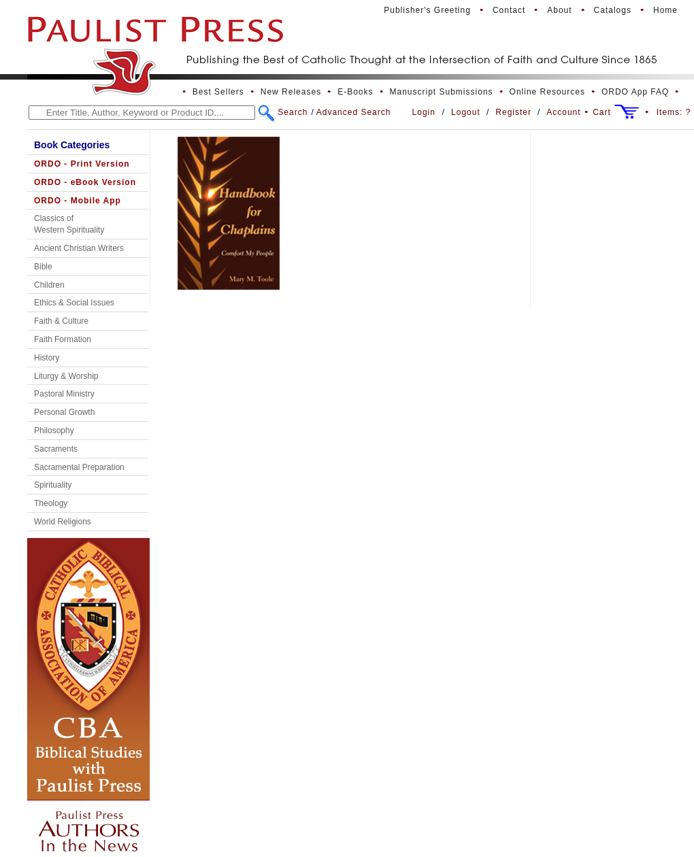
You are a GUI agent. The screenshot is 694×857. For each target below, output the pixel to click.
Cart (602, 112)
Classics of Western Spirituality (69, 224)
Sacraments (56, 449)
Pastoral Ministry (64, 394)
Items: (674, 112)
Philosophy (54, 430)
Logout (465, 112)
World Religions (62, 521)
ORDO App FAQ (635, 92)
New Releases (291, 92)
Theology (50, 503)
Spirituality (52, 485)
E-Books (355, 92)
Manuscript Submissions (441, 92)
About (559, 10)
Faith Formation (62, 339)
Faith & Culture (61, 321)
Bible (43, 266)
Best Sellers (218, 92)
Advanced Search (353, 112)
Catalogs (612, 10)
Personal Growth (64, 412)
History (46, 358)
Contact (509, 10)
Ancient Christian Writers (79, 248)
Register (513, 112)
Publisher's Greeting (427, 10)
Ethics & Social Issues (74, 302)
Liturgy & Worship (66, 376)
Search (293, 112)
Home (665, 10)
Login (423, 112)
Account (563, 112)
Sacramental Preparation (79, 467)
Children (49, 285)
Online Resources (547, 92)
